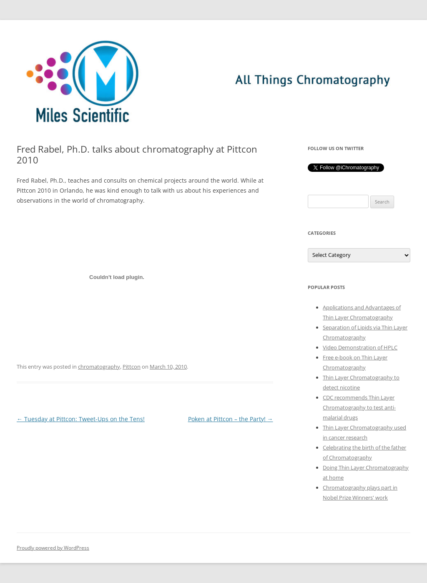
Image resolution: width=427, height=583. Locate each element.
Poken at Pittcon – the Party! (230, 419)
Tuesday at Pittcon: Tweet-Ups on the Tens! (81, 419)
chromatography (99, 366)
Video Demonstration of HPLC (360, 347)
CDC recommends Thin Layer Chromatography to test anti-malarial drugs (359, 407)
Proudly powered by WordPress (53, 547)
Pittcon (132, 366)
